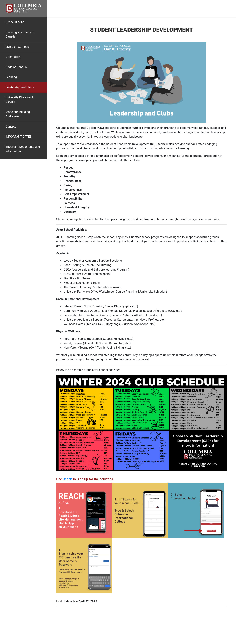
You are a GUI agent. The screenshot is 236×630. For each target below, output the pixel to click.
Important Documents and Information (23, 149)
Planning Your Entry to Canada (20, 34)
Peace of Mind (15, 22)
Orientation (13, 57)
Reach (67, 479)
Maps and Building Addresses (18, 114)
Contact (11, 126)
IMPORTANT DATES (18, 136)
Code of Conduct (17, 67)
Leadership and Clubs (20, 87)
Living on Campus (17, 46)
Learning (11, 77)
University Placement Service (19, 100)
